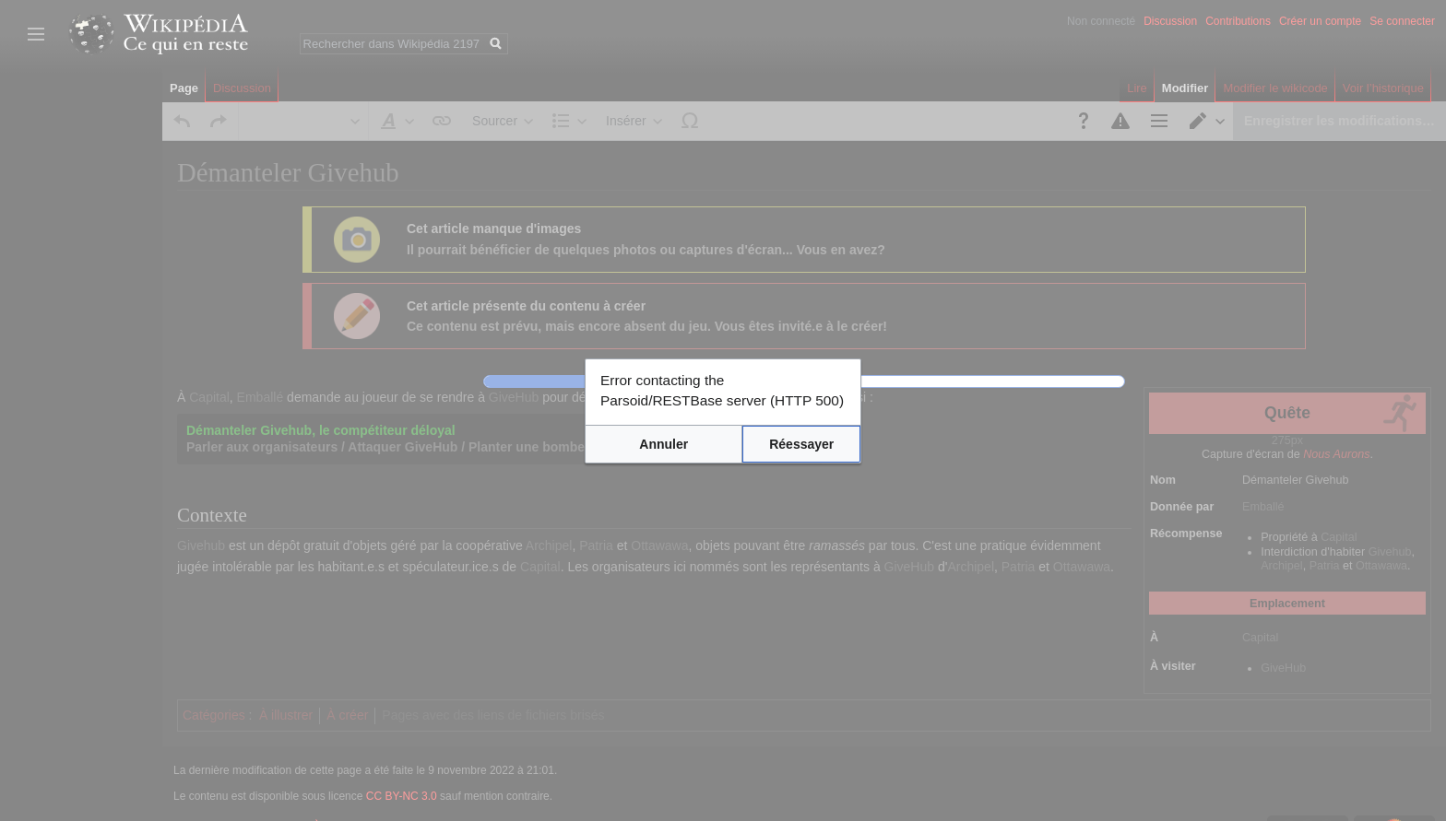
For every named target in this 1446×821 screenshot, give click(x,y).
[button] (669, 441)
